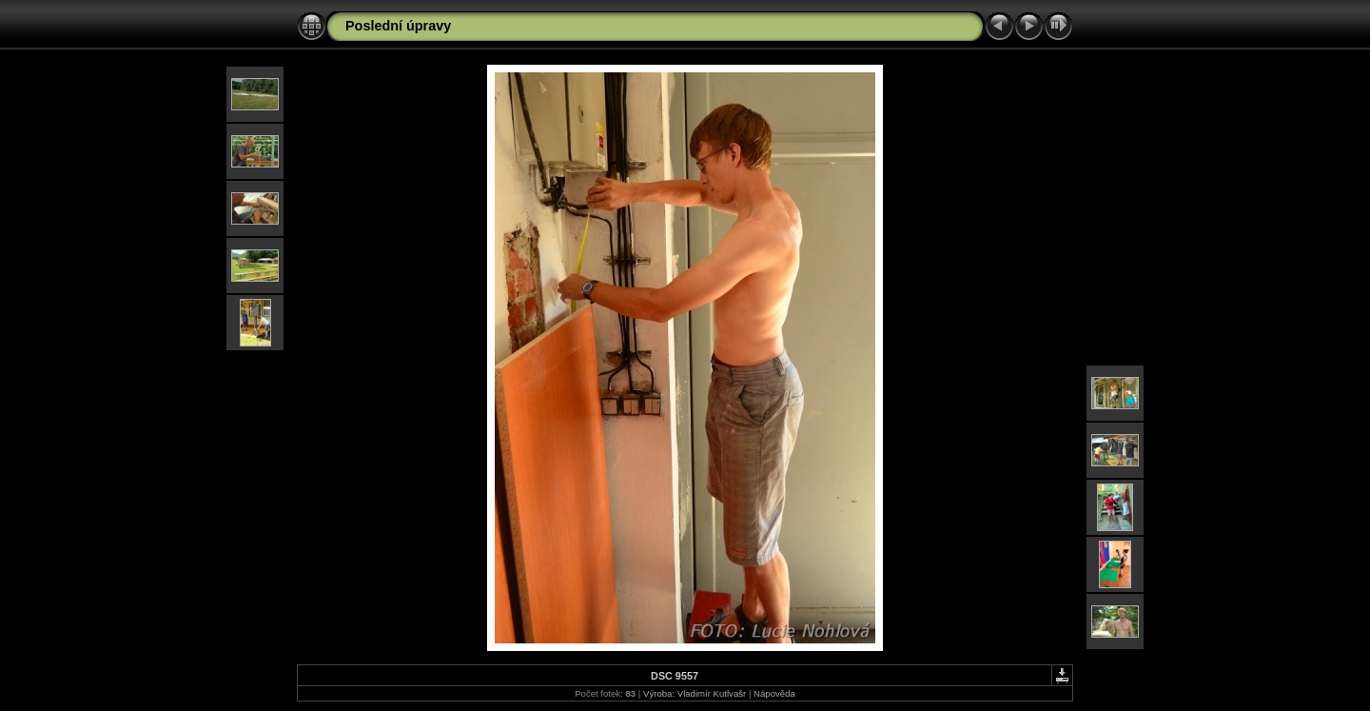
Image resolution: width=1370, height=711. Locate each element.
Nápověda (774, 693)
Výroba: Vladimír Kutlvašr (694, 693)
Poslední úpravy (398, 25)
